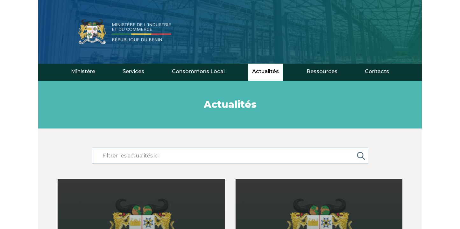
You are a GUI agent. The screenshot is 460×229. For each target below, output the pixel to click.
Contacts (377, 71)
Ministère (83, 71)
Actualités (265, 71)
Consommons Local (198, 71)
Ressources (322, 71)
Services (133, 71)
